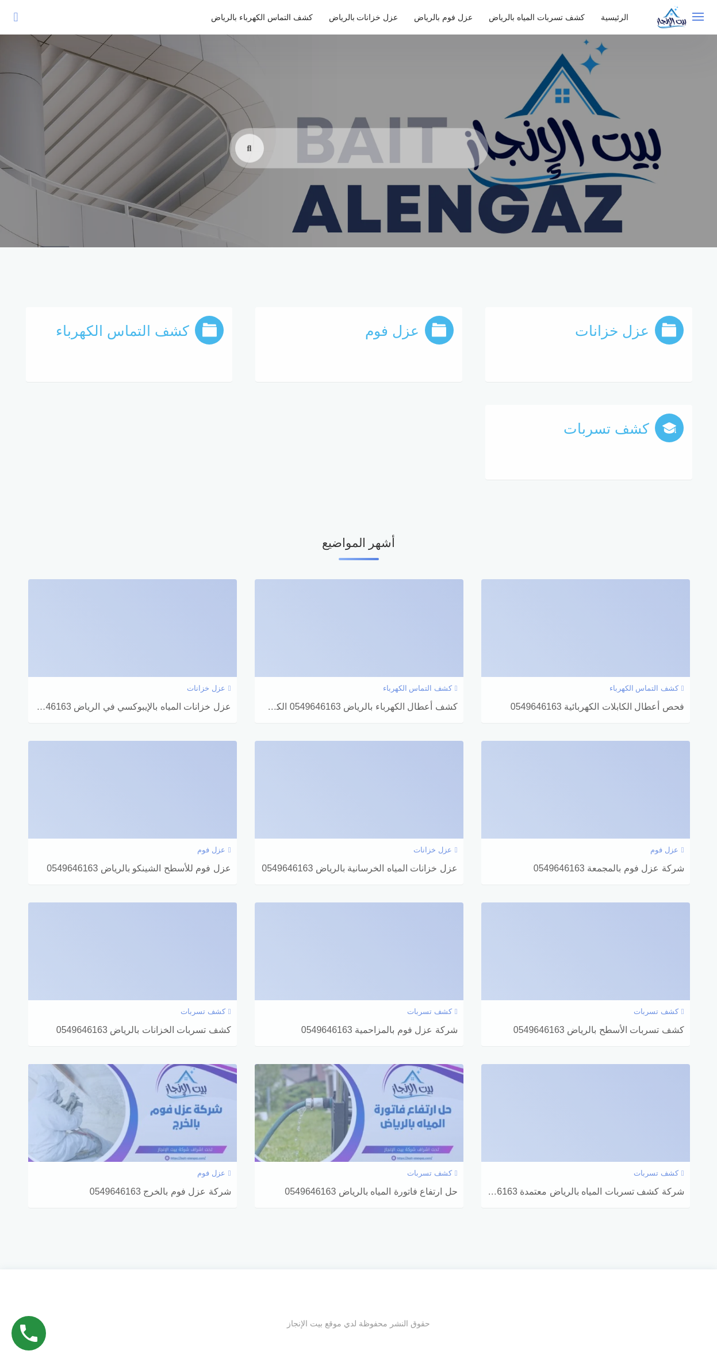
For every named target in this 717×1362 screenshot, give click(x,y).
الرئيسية (614, 17)
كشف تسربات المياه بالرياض (537, 17)
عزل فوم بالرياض (443, 17)
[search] (249, 163)
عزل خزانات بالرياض (363, 17)
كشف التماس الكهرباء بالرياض (262, 17)
